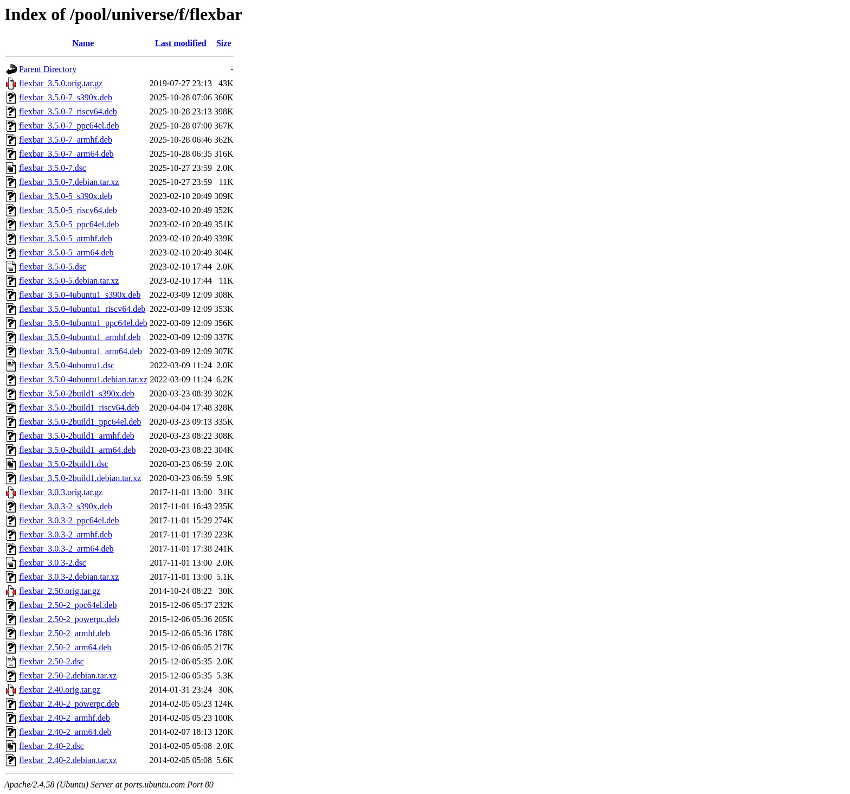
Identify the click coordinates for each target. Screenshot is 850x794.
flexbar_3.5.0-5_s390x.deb (65, 196)
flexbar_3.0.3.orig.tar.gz (60, 492)
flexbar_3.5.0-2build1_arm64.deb (77, 449)
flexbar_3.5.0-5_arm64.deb (66, 252)
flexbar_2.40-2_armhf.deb (64, 717)
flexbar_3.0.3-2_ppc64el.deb (69, 520)
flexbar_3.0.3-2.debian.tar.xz (69, 576)
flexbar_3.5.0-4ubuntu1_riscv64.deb (82, 308)
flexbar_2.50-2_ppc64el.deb (68, 605)
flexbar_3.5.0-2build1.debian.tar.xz (80, 478)
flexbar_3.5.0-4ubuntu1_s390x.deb (79, 294)
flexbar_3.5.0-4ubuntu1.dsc (66, 365)
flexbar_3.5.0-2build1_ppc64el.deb (80, 421)
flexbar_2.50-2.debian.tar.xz (68, 675)
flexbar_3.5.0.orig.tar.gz (60, 83)
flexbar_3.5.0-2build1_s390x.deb (76, 393)
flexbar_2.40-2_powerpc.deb (69, 703)
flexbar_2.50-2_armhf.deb (64, 633)
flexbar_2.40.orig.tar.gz (59, 689)
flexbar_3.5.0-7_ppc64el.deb (69, 125)
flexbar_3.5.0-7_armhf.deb (65, 139)
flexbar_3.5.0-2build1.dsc (63, 464)
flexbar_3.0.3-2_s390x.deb (65, 506)
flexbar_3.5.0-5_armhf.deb (65, 238)
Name (83, 43)
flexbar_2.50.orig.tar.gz (59, 591)
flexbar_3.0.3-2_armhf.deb (65, 534)
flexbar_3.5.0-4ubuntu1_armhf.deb (79, 337)
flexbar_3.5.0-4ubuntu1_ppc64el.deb (83, 323)
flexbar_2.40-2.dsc (51, 746)
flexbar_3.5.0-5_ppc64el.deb (69, 224)
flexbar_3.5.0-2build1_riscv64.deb (79, 407)
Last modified (181, 43)
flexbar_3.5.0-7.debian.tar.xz (69, 182)
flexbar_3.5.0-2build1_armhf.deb (76, 435)
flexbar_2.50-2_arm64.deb (65, 647)
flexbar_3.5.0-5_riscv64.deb (68, 210)
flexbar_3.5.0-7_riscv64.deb (68, 111)
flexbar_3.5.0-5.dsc (52, 266)
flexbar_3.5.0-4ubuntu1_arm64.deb (80, 351)
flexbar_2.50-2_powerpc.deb (69, 619)
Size (223, 43)
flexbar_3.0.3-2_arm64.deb (66, 548)
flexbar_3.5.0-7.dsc (52, 167)
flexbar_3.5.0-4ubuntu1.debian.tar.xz (83, 379)
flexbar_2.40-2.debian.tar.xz (68, 760)
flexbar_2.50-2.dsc (51, 661)
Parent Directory (47, 69)
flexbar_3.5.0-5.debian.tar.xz (69, 280)
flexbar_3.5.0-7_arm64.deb (66, 153)
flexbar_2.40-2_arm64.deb (65, 732)
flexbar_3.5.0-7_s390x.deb (65, 97)
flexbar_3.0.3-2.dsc (52, 562)
